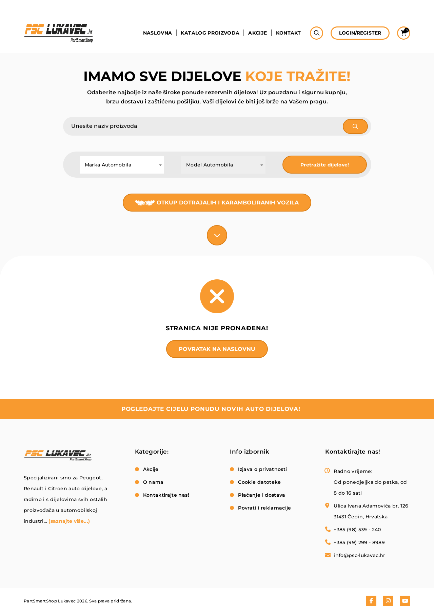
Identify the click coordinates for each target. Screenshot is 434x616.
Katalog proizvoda (210, 33)
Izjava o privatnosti (262, 469)
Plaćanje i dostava (261, 495)
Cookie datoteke (259, 482)
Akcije (257, 33)
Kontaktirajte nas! (166, 495)
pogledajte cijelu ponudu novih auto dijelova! (210, 408)
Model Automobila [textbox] (209, 165)
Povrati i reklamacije (264, 508)
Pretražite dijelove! (324, 165)
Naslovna (157, 33)
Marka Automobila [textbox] (108, 165)
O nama (153, 482)
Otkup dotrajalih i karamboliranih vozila (228, 202)
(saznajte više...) (69, 521)
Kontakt (288, 33)
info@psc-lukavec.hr (360, 555)
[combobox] (122, 165)
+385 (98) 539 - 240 (357, 529)
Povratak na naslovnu (217, 349)
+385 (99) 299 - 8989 (359, 542)
